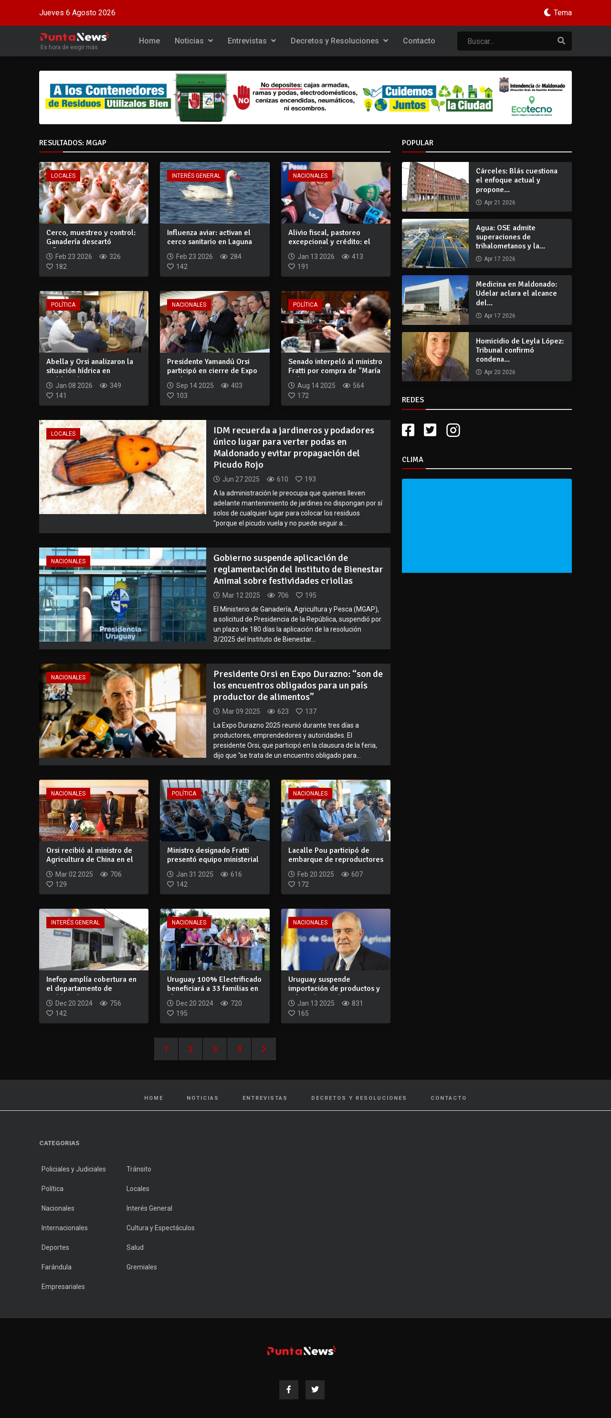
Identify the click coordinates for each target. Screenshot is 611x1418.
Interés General (196, 175)
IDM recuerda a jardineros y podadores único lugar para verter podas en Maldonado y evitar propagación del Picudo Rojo (293, 447)
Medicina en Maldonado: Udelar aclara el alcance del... (516, 293)
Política (63, 304)
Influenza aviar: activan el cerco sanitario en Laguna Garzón (209, 242)
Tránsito (138, 1169)
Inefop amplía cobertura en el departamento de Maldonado (91, 988)
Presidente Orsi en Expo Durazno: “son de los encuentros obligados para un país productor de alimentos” (298, 685)
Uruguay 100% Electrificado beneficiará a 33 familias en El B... (214, 988)
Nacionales (310, 175)
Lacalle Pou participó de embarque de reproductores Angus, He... (335, 859)
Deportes (55, 1247)
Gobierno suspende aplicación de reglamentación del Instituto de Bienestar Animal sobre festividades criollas (298, 569)
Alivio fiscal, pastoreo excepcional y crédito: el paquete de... (329, 242)
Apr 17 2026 (500, 259)
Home (149, 40)
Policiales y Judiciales (74, 1169)
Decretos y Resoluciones (339, 40)
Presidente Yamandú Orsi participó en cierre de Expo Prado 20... (212, 371)
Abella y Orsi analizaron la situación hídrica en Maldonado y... (89, 371)
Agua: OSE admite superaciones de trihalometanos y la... (510, 237)
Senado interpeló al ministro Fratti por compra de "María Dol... (335, 371)
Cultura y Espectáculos (160, 1228)
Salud (135, 1247)
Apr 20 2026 (500, 372)
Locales (63, 175)
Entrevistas (252, 40)
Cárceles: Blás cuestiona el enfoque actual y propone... (517, 180)
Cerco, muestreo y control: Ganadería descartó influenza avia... (91, 242)
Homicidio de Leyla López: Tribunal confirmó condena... (520, 350)
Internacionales (65, 1228)
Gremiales (141, 1267)
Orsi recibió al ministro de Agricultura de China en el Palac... (89, 859)
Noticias (194, 40)
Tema (563, 12)
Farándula (57, 1267)
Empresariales (63, 1286)
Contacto (419, 40)
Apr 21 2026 (500, 202)
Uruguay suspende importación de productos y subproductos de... (334, 988)
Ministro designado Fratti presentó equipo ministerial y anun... (213, 859)
